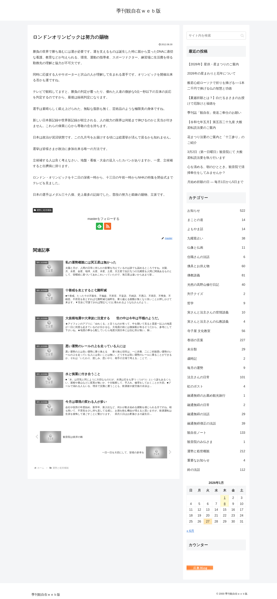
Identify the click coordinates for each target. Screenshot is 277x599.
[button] (242, 36)
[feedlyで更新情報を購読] (99, 226)
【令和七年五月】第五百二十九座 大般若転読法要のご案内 (214, 124)
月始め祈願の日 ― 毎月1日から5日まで (215, 182)
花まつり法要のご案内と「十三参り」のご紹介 (215, 139)
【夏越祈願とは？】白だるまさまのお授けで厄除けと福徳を (215, 100)
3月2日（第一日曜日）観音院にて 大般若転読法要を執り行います (215, 154)
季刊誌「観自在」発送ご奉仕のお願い (214, 112)
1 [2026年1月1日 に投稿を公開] (225, 498)
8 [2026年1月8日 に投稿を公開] (225, 504)
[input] (216, 36)
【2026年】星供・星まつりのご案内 (213, 64)
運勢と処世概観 (43, 210)
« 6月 (190, 531)
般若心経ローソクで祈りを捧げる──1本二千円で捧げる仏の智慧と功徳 (215, 85)
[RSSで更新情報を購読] (107, 226)
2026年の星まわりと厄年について (211, 73)
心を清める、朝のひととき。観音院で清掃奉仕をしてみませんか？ (215, 169)
